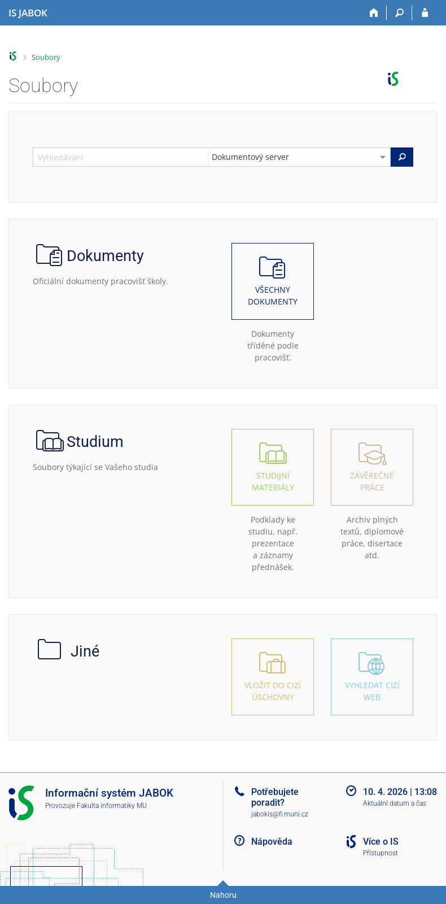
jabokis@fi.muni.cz (279, 814)
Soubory (46, 57)
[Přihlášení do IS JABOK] (425, 13)
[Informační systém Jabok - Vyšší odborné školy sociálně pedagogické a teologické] (27, 13)
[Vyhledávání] (399, 13)
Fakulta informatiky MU (112, 806)
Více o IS (381, 841)
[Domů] (374, 13)
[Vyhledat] (402, 157)
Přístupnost (380, 853)
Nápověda (271, 841)
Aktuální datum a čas (394, 803)
